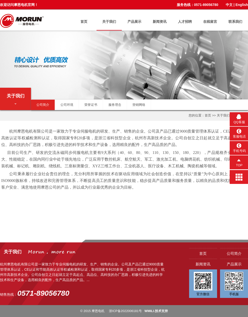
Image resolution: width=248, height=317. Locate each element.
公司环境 (66, 105)
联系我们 (235, 22)
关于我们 (109, 22)
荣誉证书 (90, 105)
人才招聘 (185, 22)
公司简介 (42, 105)
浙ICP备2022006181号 (125, 311)
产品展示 (134, 22)
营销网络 (138, 105)
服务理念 (114, 105)
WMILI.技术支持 (156, 311)
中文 (229, 5)
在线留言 (210, 22)
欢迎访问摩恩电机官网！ (19, 5)
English (241, 5)
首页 (83, 22)
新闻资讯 (160, 22)
